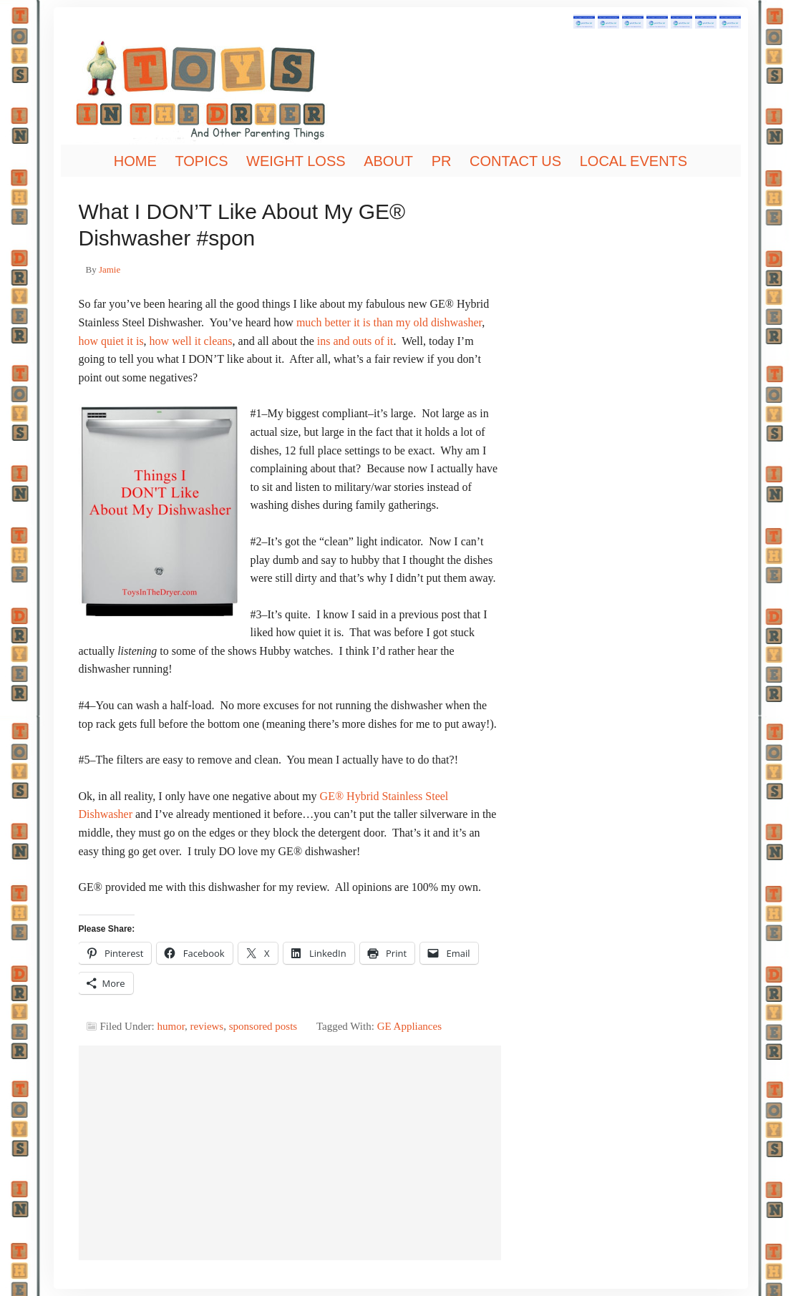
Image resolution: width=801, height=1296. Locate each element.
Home (135, 161)
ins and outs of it (355, 341)
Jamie (109, 269)
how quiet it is (111, 341)
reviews (207, 1026)
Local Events (633, 161)
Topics (201, 161)
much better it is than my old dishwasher (389, 322)
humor (171, 1026)
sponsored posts (263, 1026)
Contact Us (515, 161)
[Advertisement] (290, 1153)
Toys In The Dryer (225, 89)
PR (442, 161)
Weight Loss (296, 161)
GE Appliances (409, 1026)
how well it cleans (191, 341)
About (388, 161)
